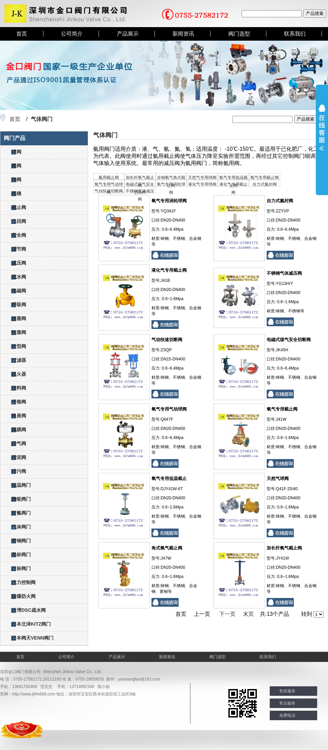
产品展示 (128, 34)
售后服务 (287, 703)
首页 (21, 34)
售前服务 (287, 691)
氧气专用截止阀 (264, 177)
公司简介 (72, 34)
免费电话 (287, 715)
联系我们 (295, 34)
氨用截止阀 (109, 177)
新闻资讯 (183, 34)
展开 (322, 127)
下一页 (227, 614)
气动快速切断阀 (109, 191)
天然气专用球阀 (202, 177)
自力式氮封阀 (264, 184)
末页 (248, 614)
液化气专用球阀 (202, 184)
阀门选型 (239, 34)
